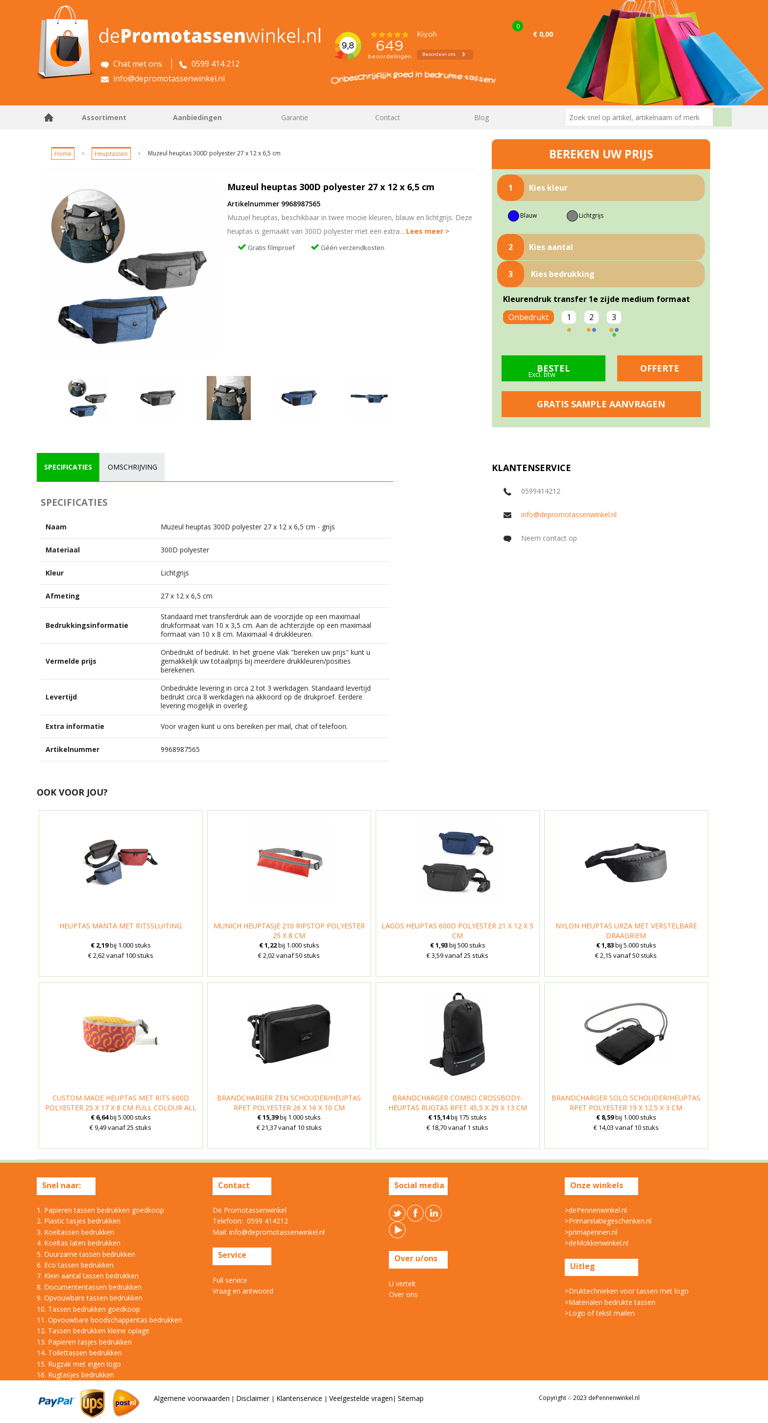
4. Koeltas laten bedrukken (78, 1243)
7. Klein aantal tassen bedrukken (88, 1275)
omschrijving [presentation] (132, 467)
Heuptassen (111, 154)
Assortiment (104, 117)
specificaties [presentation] (68, 467)
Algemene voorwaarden (192, 1398)
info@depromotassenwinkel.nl (569, 514)
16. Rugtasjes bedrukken (75, 1374)
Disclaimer (253, 1398)
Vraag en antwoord (243, 1291)
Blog (481, 117)
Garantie (294, 117)
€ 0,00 (543, 34)
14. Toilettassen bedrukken (79, 1352)
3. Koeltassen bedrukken (75, 1232)
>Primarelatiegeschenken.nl (608, 1220)
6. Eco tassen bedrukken (75, 1265)
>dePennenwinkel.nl (596, 1210)
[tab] (68, 467)
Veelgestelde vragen (361, 1398)
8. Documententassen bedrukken (89, 1287)
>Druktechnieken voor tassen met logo (627, 1291)
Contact (387, 117)
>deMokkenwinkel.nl (596, 1243)
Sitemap (411, 1398)
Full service (230, 1280)
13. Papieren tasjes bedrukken (84, 1342)
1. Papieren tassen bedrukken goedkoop (100, 1210)
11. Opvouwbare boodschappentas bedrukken (109, 1319)
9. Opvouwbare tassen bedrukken (90, 1297)
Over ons (403, 1294)
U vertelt (402, 1283)
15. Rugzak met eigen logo (79, 1364)
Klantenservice (300, 1398)
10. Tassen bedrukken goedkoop (88, 1309)
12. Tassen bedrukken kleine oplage (93, 1330)
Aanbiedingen (197, 117)
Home (49, 117)
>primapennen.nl (591, 1232)
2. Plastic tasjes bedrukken (78, 1220)
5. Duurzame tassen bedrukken (86, 1254)
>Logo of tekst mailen (600, 1313)
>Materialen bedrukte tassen (610, 1302)
